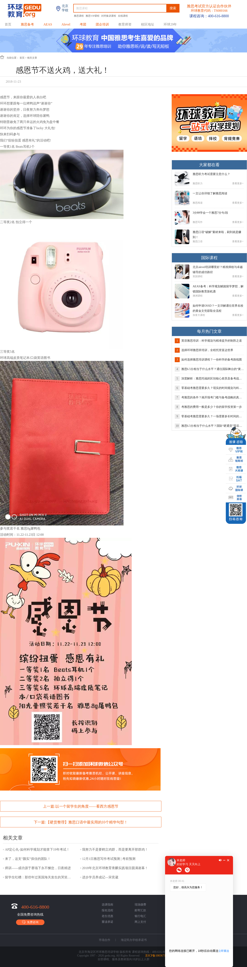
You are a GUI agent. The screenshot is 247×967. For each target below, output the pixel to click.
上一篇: (80, 806)
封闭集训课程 (109, 15)
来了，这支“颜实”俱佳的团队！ (28, 858)
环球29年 (170, 24)
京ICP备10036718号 (157, 955)
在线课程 (123, 15)
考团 (83, 24)
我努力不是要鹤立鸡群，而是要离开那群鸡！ (115, 849)
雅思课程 (79, 15)
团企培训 (102, 24)
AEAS (47, 24)
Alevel (66, 24)
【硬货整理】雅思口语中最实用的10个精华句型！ (87, 822)
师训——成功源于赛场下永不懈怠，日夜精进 (38, 868)
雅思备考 (27, 24)
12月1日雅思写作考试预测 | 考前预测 (108, 858)
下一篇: (80, 822)
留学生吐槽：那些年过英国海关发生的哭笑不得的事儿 (39, 877)
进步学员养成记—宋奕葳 (100, 877)
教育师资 (125, 24)
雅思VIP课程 (93, 15)
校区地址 (147, 24)
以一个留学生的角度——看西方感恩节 (86, 806)
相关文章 (32, 57)
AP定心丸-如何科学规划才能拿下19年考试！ (37, 849)
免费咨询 (30, 922)
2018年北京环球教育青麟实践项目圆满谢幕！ (115, 868)
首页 (8, 24)
